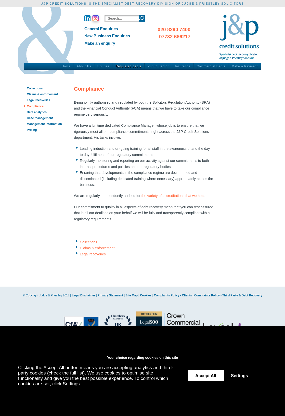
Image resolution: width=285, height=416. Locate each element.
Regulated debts (129, 66)
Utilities (103, 66)
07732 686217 (174, 36)
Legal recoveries (93, 254)
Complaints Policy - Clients (173, 295)
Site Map (132, 295)
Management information (44, 124)
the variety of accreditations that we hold (172, 196)
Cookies (146, 295)
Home (66, 66)
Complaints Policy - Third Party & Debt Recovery (228, 295)
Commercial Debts (211, 66)
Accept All (205, 375)
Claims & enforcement (97, 248)
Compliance (35, 106)
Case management (40, 118)
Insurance (183, 66)
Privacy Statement (110, 295)
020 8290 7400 (174, 29)
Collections (88, 242)
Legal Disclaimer (83, 295)
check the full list (66, 372)
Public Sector (158, 66)
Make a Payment (245, 66)
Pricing (32, 130)
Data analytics (37, 112)
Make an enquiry (99, 43)
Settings (239, 375)
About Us (84, 66)
